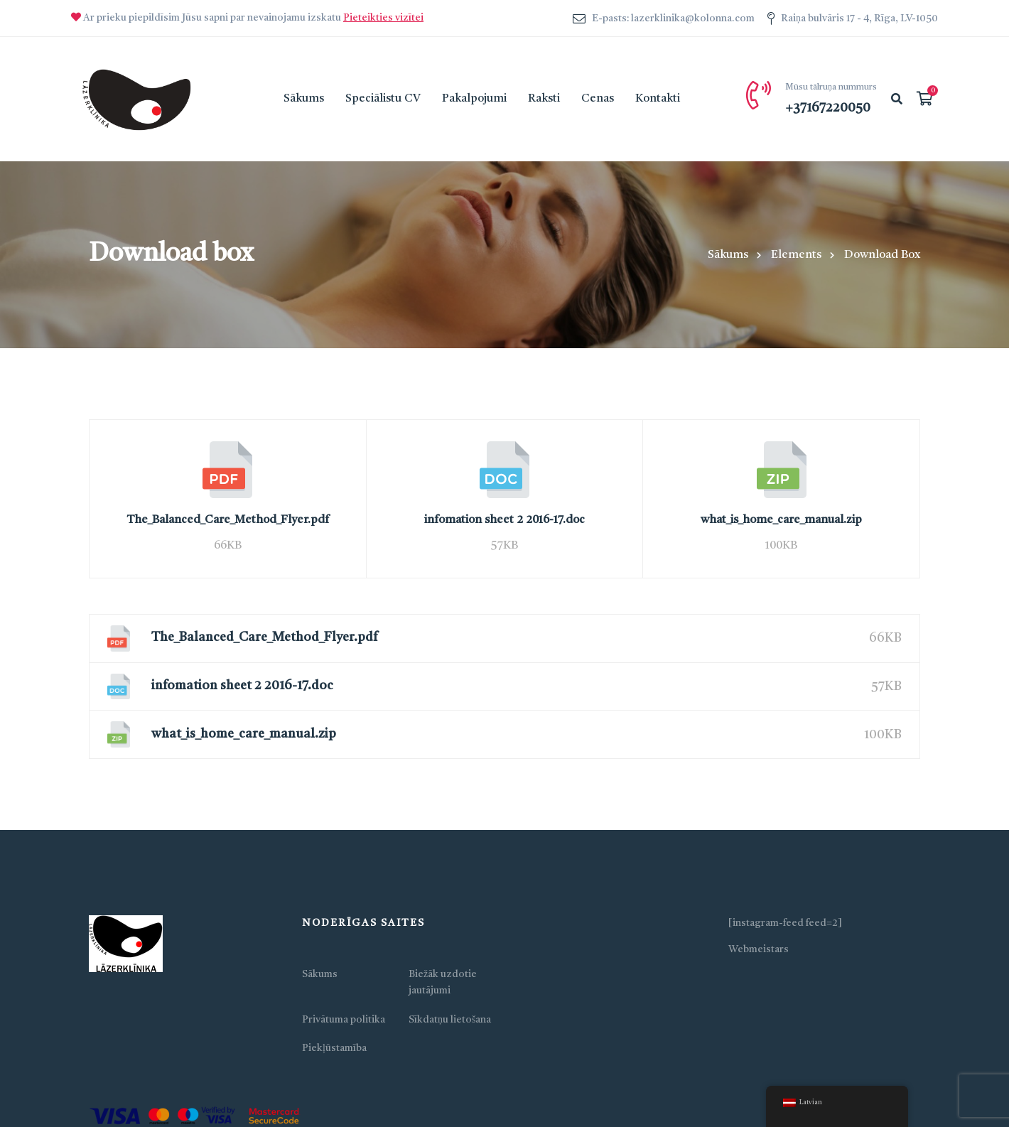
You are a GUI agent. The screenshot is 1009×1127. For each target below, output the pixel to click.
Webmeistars (758, 949)
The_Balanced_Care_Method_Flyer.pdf (227, 520)
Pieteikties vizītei (383, 18)
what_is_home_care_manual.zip (781, 520)
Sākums (728, 255)
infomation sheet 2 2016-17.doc (504, 520)
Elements (796, 255)
